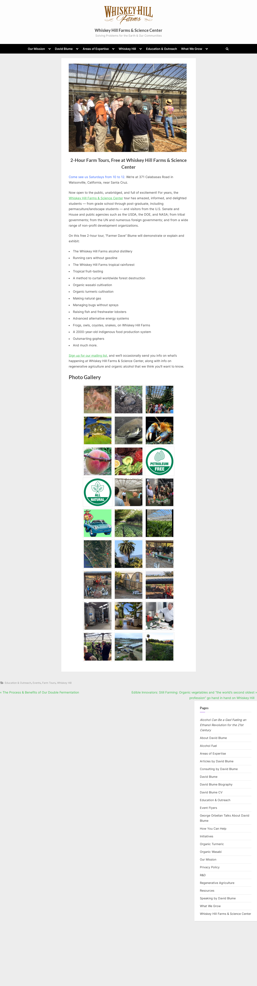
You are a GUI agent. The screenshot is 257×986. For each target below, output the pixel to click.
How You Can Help (213, 828)
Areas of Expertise (96, 49)
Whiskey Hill (127, 49)
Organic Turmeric (212, 844)
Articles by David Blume (216, 761)
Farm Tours (49, 682)
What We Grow (191, 49)
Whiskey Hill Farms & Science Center (128, 30)
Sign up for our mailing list (88, 355)
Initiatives (206, 836)
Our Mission (36, 49)
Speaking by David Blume (218, 898)
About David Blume (213, 738)
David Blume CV (211, 792)
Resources (207, 890)
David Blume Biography (216, 784)
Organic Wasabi (211, 852)
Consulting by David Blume (219, 769)
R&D (203, 875)
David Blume (64, 49)
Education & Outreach (161, 49)
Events (37, 682)
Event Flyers (208, 808)
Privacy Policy (210, 867)
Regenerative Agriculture (217, 883)
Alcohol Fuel (208, 746)
